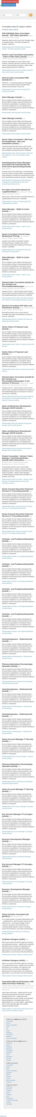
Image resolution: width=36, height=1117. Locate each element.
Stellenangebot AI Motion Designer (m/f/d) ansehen (17, 954)
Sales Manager (10, 1080)
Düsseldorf (9, 1050)
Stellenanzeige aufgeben (10, 1)
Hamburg (9, 1043)
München (9, 1049)
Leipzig (8, 1060)
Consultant (9, 1021)
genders (8, 1036)
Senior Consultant (11, 1025)
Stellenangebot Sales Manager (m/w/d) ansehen (16, 112)
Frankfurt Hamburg (12, 1100)
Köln (7, 1054)
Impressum (3, 1116)
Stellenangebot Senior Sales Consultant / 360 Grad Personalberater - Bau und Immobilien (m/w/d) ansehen (17, 155)
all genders (9, 1034)
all (7, 1029)
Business (9, 1082)
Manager (9, 1032)
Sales (8, 1074)
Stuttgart (8, 1052)
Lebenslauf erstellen (9, 5)
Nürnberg (9, 1056)
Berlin (8, 1045)
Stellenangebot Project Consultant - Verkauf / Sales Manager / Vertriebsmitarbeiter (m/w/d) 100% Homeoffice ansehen (17, 481)
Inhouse (8, 1076)
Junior (8, 1031)
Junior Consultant (11, 1038)
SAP (7, 1027)
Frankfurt (9, 1047)
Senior (8, 1023)
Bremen (8, 1058)
